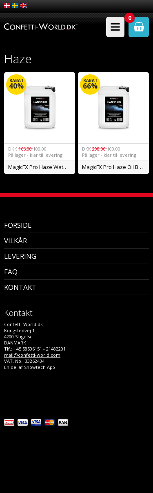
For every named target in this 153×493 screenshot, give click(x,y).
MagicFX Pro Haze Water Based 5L (41, 167)
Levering (20, 256)
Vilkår (15, 240)
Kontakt (20, 287)
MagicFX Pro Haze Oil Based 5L (115, 167)
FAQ (11, 271)
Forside (18, 225)
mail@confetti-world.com (32, 355)
